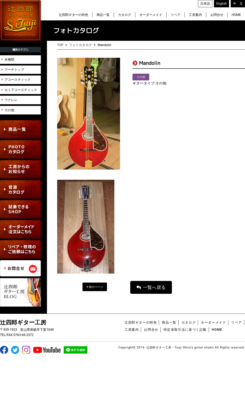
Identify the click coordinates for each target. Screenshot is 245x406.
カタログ (124, 15)
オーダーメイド (150, 15)
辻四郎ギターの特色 (73, 15)
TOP (60, 45)
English (221, 4)
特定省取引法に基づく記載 (185, 377)
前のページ (96, 335)
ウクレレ (11, 100)
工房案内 (195, 15)
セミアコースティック (20, 90)
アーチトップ (14, 70)
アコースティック (17, 80)
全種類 (9, 59)
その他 (9, 110)
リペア (175, 15)
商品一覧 (103, 15)
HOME (236, 15)
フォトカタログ (80, 45)
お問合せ (216, 15)
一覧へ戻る (154, 335)
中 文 (238, 4)
